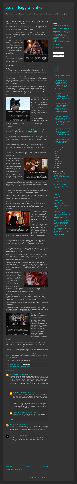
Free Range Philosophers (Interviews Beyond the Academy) (62, 202)
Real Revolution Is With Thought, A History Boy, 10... (62, 122)
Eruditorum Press (11, 115)
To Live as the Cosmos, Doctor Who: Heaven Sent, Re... (62, 79)
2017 (55, 66)
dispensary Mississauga (14, 440)
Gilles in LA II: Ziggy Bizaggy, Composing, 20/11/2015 (62, 96)
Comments (56, 55)
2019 (55, 62)
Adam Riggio (16, 392)
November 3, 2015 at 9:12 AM (29, 412)
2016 (55, 68)
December (58, 71)
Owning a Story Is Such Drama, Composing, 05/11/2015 (62, 132)
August (57, 149)
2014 (55, 165)
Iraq (19, 366)
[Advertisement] (58, 260)
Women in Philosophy (59, 234)
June (56, 153)
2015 (55, 70)
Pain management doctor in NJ (40, 429)
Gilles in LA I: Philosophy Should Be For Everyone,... (62, 99)
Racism (22, 366)
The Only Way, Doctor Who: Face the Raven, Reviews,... (62, 92)
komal (10, 424)
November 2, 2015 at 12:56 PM (28, 392)
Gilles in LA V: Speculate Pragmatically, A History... (61, 83)
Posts (55, 53)
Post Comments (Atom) (17, 469)
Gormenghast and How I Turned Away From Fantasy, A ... (62, 135)
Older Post (45, 466)
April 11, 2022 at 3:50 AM (23, 435)
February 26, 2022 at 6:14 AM (20, 424)
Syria (25, 366)
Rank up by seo (13, 435)
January (57, 163)
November (58, 73)
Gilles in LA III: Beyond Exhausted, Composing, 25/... (62, 89)
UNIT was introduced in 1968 (16, 28)
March (57, 159)
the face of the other (23, 326)
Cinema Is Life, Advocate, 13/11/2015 (61, 112)
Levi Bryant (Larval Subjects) (60, 208)
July (56, 151)
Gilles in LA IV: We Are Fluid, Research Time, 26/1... (62, 86)
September (58, 147)
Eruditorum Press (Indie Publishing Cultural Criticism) (62, 199)
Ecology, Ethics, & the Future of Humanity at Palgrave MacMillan (61, 176)
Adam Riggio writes (24, 7)
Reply (10, 387)
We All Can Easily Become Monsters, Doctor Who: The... (62, 142)
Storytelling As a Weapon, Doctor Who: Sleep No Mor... (63, 109)
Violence (28, 366)
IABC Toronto (57, 178)
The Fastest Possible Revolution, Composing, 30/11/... (62, 76)
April (56, 157)
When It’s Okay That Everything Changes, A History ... (62, 102)
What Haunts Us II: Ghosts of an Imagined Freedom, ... (62, 119)
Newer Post (9, 466)
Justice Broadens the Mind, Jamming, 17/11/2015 (61, 106)
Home (27, 466)
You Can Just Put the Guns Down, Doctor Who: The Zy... (62, 125)
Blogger (45, 477)
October (57, 145)
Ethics (16, 366)
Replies (12, 390)
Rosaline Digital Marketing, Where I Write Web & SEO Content (62, 183)
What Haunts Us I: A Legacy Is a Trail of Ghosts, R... (62, 129)
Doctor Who (12, 366)
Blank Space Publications (59, 173)
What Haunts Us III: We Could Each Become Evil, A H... (62, 115)
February (57, 161)
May (56, 155)
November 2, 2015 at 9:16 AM (25, 374)
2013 (55, 167)
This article (34, 97)
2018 (55, 64)
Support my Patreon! (59, 20)
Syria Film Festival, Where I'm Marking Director (61, 187)
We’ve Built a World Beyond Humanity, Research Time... (62, 138)
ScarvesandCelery (13, 374)
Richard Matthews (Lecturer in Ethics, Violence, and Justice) (61, 223)
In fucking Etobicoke (32, 133)
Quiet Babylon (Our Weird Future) (62, 220)
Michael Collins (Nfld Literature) (61, 213)
